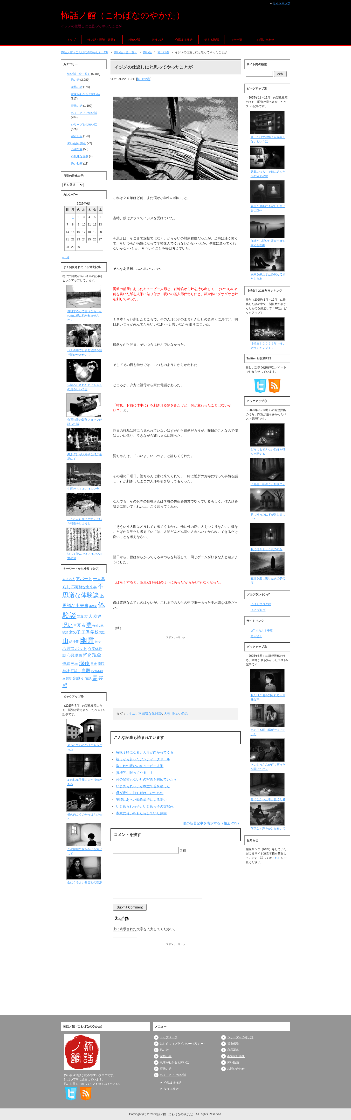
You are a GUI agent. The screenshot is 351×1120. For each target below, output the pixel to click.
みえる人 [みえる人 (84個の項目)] (68, 579)
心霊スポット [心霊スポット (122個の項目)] (74, 648)
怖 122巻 (143, 79)
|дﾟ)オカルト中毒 (262, 630)
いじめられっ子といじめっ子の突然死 (144, 806)
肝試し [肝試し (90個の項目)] (75, 671)
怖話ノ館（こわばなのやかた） (123, 15)
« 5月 (65, 257)
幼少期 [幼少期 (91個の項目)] (74, 641)
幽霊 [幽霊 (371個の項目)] (87, 640)
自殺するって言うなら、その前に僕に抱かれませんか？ (84, 316)
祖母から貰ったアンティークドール (143, 759)
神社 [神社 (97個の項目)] (66, 671)
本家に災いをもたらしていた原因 (141, 813)
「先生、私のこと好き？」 (268, 484)
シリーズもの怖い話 (84, 124)
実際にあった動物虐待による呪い (141, 800)
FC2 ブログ (258, 610)
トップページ (168, 1037)
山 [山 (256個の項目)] (65, 640)
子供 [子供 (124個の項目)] (85, 632)
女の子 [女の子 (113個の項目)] (75, 632)
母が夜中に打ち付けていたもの (139, 793)
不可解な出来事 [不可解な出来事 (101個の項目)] (84, 587)
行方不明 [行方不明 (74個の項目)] (97, 671)
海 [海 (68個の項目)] (76, 664)
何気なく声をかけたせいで (268, 828)
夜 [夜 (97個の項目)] (84, 625)
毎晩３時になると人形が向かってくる (144, 752)
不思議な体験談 (150, 714)
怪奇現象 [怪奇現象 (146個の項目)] (92, 655)
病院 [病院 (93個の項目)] (101, 664)
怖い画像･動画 (76, 143)
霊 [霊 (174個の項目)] (94, 678)
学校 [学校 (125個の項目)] (94, 632)
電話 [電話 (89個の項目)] (88, 678)
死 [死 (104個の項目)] (73, 664)
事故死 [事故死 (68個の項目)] (93, 606)
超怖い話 (134, 39)
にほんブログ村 (261, 604)
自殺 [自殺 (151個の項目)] (85, 670)
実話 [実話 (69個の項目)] (102, 632)
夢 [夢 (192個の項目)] (89, 625)
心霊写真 (77, 149)
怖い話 (75, 79)
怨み (184, 714)
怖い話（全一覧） (78, 74)
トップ (71, 39)
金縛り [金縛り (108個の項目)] (78, 678)
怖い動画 (77, 163)
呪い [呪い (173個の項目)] (67, 625)
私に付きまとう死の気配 (266, 549)
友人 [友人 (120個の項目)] (88, 616)
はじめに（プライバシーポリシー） (183, 1043)
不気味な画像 (79, 156)
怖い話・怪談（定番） (102, 39)
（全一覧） (238, 39)
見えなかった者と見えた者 (268, 799)
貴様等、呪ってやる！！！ (136, 773)
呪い (175, 714)
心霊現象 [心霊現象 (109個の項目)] (74, 655)
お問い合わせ (265, 39)
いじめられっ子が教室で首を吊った (143, 786)
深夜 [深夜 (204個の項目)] (84, 663)
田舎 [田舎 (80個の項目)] (94, 664)
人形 (167, 714)
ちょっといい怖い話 (84, 113)
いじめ (131, 714)
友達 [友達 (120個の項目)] (97, 616)
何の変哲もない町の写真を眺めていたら (146, 779)
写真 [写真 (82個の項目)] (80, 616)
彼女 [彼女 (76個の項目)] (98, 641)
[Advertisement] (176, 673)
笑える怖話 (211, 39)
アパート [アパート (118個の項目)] (84, 579)
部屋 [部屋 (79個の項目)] (69, 678)
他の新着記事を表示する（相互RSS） (212, 823)
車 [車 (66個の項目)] (63, 678)
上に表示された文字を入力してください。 (145, 929)
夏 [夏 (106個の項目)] (79, 625)
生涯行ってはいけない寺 (83, 488)
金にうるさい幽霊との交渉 (84, 882)
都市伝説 (77, 136)
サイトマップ (281, 3)
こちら (276, 858)
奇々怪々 (256, 636)
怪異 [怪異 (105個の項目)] (66, 664)
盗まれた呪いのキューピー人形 (139, 766)
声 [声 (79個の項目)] (75, 625)
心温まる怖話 (184, 39)
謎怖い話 (157, 39)
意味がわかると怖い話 (85, 94)
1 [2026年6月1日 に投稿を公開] (73, 217)
